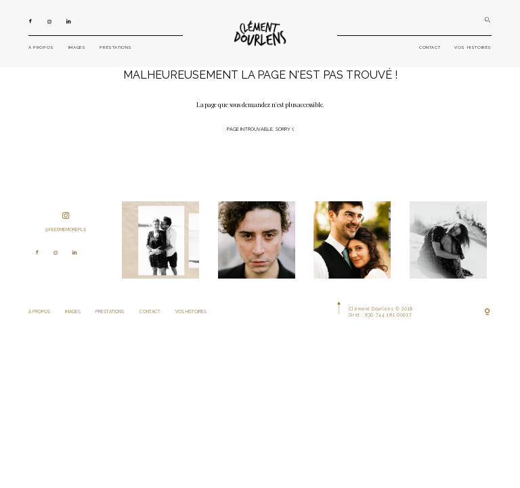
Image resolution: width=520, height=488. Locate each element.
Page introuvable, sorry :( (260, 129)
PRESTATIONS (116, 47)
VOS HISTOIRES (473, 47)
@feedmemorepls (65, 221)
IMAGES (77, 47)
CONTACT (429, 47)
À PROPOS (41, 47)
